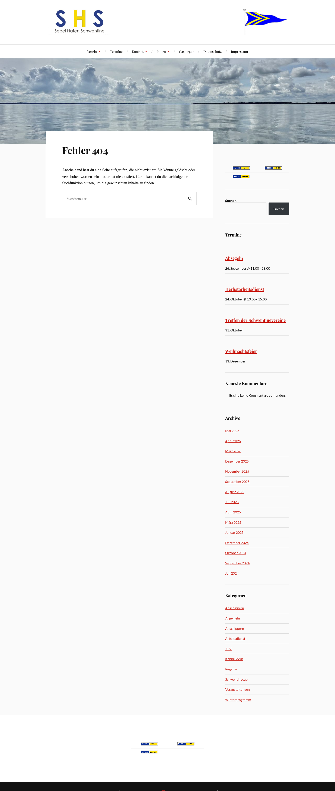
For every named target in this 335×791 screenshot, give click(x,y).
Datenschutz (212, 51)
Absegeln (234, 258)
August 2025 (234, 492)
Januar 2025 (234, 532)
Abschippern (234, 608)
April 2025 (233, 512)
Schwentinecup (236, 679)
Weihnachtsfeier (241, 351)
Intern (161, 51)
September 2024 (237, 563)
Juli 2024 (232, 573)
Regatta (231, 669)
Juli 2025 (232, 502)
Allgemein (232, 618)
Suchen (231, 200)
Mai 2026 (232, 431)
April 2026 (233, 441)
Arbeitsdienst (235, 638)
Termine (116, 51)
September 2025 (237, 481)
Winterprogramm (238, 700)
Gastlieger (186, 51)
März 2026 (233, 451)
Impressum (239, 51)
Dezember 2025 (237, 461)
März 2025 (233, 522)
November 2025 (237, 471)
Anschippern (234, 628)
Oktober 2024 (235, 553)
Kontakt (137, 51)
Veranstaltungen (237, 689)
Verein (92, 51)
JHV (228, 649)
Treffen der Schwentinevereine (255, 320)
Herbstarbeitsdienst (244, 289)
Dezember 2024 (237, 543)
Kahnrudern (234, 659)
